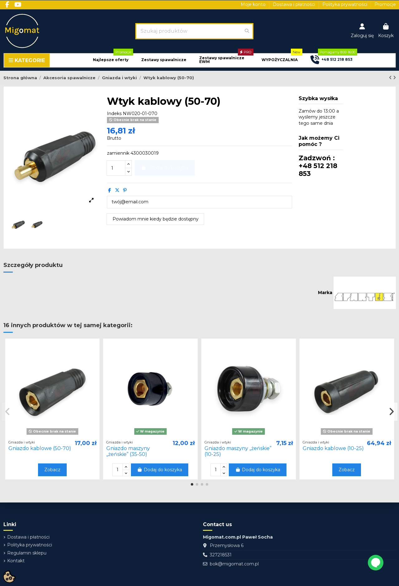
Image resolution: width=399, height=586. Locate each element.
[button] (111, 60)
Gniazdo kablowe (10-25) (333, 448)
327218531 (221, 555)
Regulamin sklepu (26, 553)
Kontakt (16, 561)
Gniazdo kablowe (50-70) (39, 448)
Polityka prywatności (345, 4)
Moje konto (254, 4)
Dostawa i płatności (294, 4)
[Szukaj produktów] (246, 31)
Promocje (385, 4)
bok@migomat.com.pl (234, 564)
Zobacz (52, 469)
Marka (325, 292)
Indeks (114, 113)
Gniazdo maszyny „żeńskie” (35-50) (128, 451)
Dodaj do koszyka (159, 469)
